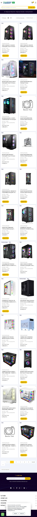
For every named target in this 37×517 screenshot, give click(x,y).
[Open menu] (2, 2)
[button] (3, 18)
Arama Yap (32, 7)
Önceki (7, 462)
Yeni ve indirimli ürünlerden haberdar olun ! (18, 481)
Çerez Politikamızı (18, 509)
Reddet (15, 513)
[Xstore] (9, 2)
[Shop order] (30, 18)
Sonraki (33, 462)
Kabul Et (22, 513)
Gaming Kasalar (5, 43)
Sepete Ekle (5, 55)
